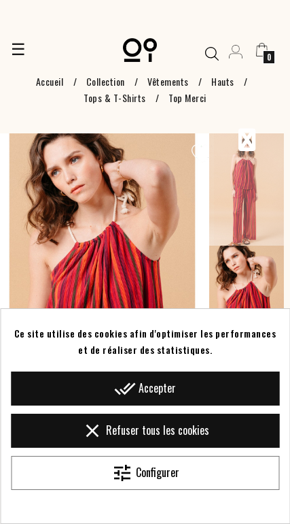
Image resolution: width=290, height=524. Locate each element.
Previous (246, 140)
